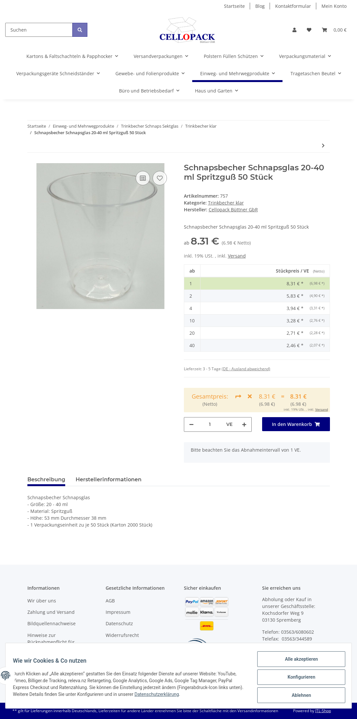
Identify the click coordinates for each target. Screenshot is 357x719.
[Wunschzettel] (309, 30)
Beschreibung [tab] (46, 479)
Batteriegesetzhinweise (131, 646)
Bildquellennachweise (51, 623)
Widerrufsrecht (122, 635)
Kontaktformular (293, 6)
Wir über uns (41, 601)
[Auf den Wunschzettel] (160, 178)
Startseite (234, 6)
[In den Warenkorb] (296, 424)
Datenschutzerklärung (175, 696)
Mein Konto (334, 6)
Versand (237, 256)
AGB (110, 601)
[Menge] (210, 424)
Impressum (118, 612)
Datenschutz (119, 623)
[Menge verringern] (191, 424)
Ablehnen (298, 695)
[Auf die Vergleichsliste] (143, 178)
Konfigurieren (298, 679)
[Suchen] (39, 30)
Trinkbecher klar (226, 203)
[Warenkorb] (334, 30)
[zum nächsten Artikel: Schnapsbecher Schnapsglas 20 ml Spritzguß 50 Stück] (323, 145)
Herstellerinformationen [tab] (108, 479)
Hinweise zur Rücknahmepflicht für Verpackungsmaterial (51, 642)
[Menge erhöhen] (244, 424)
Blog (260, 6)
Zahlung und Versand (51, 612)
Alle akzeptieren (298, 662)
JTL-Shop (323, 710)
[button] (294, 30)
